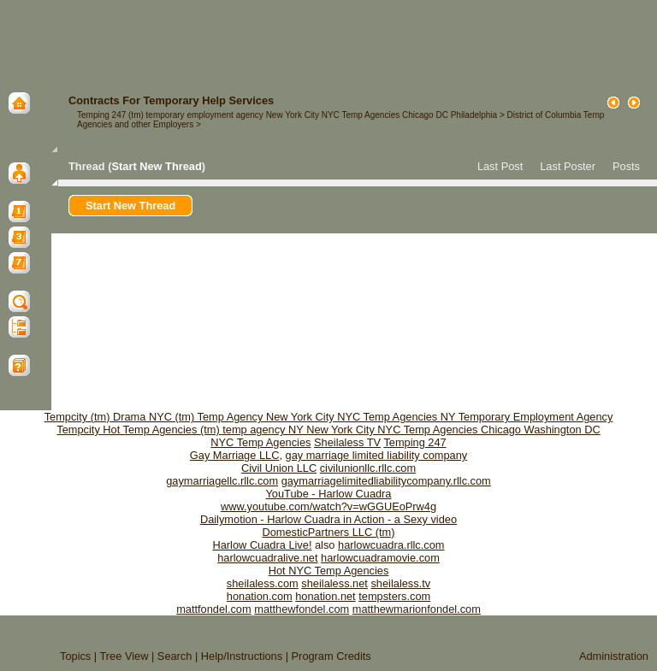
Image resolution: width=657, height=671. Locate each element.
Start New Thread (156, 166)
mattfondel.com (214, 609)
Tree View (124, 656)
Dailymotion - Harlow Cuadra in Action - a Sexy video (328, 519)
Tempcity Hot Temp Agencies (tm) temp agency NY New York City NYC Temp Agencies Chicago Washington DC (328, 429)
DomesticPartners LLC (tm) (328, 532)
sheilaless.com (263, 583)
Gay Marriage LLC (235, 455)
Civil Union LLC (279, 468)
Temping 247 (414, 442)
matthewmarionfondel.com (416, 609)
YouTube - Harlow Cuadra (328, 493)
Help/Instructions (241, 656)
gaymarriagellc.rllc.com (222, 480)
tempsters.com (394, 596)
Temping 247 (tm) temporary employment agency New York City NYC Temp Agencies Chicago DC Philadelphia (287, 115)
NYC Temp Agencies (260, 442)
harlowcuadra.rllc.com (391, 545)
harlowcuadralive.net (267, 557)
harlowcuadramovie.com (380, 557)
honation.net (325, 596)
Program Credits (331, 656)
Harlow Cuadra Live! (262, 545)
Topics (75, 656)
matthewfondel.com (301, 609)
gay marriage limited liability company (377, 455)
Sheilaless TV (347, 442)
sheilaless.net (334, 583)
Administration (613, 656)
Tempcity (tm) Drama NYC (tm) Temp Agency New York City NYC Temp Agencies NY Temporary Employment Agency (328, 416)
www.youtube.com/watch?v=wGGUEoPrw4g (328, 506)
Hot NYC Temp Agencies (329, 570)
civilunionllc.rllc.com (368, 468)
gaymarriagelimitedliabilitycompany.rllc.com (386, 480)
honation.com (260, 596)
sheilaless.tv (400, 583)
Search (174, 656)
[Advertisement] (328, 38)
